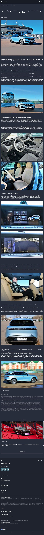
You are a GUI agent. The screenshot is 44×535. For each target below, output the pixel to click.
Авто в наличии (4, 475)
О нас (2, 492)
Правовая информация (5, 522)
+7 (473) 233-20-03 (4, 466)
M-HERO (2, 478)
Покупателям (4, 487)
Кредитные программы (6, 511)
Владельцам (4, 490)
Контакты (3, 483)
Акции (33, 532)
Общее (2, 508)
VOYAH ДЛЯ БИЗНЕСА (5, 480)
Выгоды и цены (4, 514)
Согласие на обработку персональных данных (9, 523)
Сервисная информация (6, 516)
